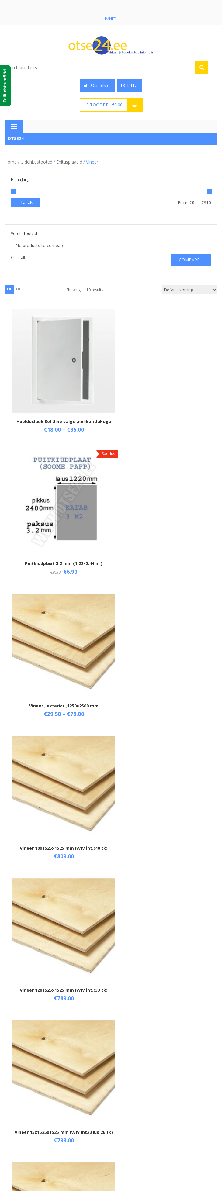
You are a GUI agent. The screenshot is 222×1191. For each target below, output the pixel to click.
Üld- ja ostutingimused (27, 1135)
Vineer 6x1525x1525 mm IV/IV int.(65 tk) (58, 811)
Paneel (111, 18)
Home (11, 162)
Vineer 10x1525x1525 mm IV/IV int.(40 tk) (164, 545)
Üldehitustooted (36, 162)
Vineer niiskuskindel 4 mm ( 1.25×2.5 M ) (164, 941)
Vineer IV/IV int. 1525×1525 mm (58, 941)
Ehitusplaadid (69, 162)
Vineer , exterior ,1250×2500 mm (57, 545)
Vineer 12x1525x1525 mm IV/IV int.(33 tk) (58, 675)
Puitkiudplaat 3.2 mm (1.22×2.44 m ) (164, 409)
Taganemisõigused (23, 1155)
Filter (26, 202)
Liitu (129, 85)
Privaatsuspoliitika (22, 1166)
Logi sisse (97, 85)
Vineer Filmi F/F (164, 811)
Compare (189, 260)
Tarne (10, 1145)
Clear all (18, 257)
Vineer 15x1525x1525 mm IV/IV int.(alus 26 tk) (164, 678)
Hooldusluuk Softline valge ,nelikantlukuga (57, 412)
